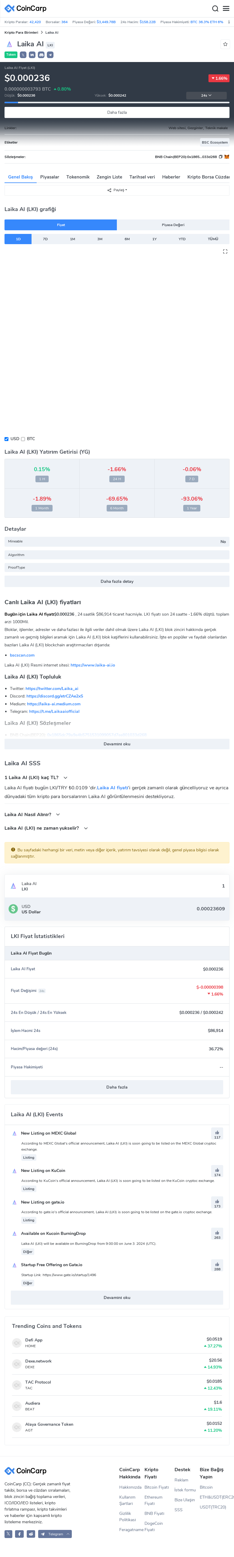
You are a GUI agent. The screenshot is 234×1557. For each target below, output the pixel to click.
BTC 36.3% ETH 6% (206, 22)
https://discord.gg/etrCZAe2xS (54, 696)
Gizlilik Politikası (127, 1517)
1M (72, 239)
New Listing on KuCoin (38, 1170)
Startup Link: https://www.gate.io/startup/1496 (58, 1275)
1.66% (219, 78)
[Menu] (225, 8)
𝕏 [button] (23, 55)
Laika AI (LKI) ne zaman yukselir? (46, 828)
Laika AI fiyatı (112, 788)
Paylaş (115, 190)
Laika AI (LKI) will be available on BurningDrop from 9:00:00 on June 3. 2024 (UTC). (89, 1243)
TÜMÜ (213, 239)
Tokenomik (78, 177)
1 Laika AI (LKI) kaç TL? (36, 777)
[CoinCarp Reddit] (31, 1534)
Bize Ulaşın (185, 1500)
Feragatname (131, 1530)
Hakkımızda (130, 1487)
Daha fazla (117, 112)
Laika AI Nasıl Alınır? (32, 814)
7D (45, 239)
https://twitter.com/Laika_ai (52, 688)
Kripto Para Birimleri (21, 32)
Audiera (32, 1403)
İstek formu (185, 1490)
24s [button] (206, 95)
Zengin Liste (109, 177)
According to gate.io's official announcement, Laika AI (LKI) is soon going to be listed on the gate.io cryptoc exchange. (116, 1212)
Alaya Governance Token (49, 1424)
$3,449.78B (106, 22)
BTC (31, 439)
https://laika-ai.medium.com (54, 704)
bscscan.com (22, 655)
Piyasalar (49, 177)
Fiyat (61, 224)
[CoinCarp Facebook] (19, 1534)
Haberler (171, 177)
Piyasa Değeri (173, 224)
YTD (182, 239)
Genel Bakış (20, 177)
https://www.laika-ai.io (93, 665)
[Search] (215, 8)
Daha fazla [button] (117, 1087)
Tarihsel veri (142, 177)
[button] (32, 54)
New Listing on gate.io (37, 1202)
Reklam (181, 1480)
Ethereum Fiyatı (153, 1500)
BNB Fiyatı (154, 1513)
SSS (179, 1510)
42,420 (35, 22)
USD (15, 439)
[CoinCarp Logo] (27, 9)
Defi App (33, 1340)
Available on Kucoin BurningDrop (48, 1233)
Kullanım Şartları (127, 1500)
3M (99, 239)
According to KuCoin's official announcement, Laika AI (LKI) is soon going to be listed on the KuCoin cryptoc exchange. (118, 1180)
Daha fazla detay (117, 581)
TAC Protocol (38, 1382)
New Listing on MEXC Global (43, 1133)
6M (127, 239)
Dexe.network (38, 1361)
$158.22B (148, 22)
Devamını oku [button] (117, 744)
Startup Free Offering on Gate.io (46, 1265)
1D (18, 239)
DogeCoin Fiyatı (153, 1527)
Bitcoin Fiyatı (156, 1487)
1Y (154, 239)
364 (64, 22)
